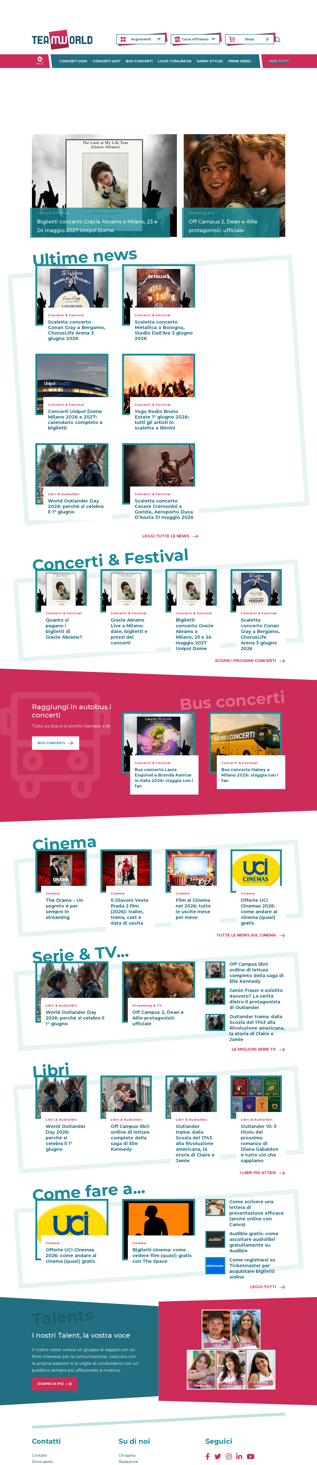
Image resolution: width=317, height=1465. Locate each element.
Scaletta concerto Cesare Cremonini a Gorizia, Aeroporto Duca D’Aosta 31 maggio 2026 (164, 509)
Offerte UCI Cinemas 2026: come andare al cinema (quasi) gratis (257, 904)
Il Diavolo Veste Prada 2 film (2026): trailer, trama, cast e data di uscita (130, 904)
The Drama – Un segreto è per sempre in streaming (63, 901)
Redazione (128, 1424)
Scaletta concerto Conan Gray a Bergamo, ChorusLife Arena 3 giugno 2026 (76, 330)
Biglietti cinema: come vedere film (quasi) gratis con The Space (159, 1232)
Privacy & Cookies (78, 1457)
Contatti (39, 1418)
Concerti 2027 (107, 61)
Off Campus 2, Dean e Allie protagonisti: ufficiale (233, 226)
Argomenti (141, 39)
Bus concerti (139, 61)
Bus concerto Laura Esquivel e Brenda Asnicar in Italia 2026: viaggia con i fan (164, 771)
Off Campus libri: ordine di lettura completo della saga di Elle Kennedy (256, 962)
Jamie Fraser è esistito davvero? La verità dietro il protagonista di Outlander (256, 984)
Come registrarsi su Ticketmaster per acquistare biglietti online (250, 1231)
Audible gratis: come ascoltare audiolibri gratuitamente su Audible (257, 1209)
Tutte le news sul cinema (246, 927)
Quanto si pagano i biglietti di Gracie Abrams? (65, 625)
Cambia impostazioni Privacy (116, 1457)
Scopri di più (51, 1346)
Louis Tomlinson (174, 61)
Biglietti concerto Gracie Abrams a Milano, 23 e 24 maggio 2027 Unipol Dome (80, 218)
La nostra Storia (133, 1430)
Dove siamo (42, 1424)
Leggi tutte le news (165, 536)
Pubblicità (41, 1436)
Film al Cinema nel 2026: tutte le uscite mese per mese (195, 901)
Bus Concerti (51, 736)
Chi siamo (127, 1418)
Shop (249, 39)
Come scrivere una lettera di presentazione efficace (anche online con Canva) (255, 1186)
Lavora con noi (45, 1430)
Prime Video (239, 61)
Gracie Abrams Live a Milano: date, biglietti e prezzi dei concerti (127, 630)
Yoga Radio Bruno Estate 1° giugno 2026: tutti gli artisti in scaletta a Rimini (162, 420)
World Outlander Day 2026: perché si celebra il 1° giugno (76, 506)
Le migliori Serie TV (254, 1027)
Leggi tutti (263, 1249)
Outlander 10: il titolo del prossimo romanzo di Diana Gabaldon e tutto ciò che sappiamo (260, 1118)
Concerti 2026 (73, 61)
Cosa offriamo (195, 39)
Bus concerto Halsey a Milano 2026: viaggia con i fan (249, 768)
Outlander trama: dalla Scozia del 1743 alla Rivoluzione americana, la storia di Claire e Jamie (257, 1009)
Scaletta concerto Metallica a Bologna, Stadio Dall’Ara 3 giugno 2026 (164, 330)
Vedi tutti (279, 61)
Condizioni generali (46, 1457)
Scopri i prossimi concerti (245, 653)
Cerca (281, 39)
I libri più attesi (258, 1149)
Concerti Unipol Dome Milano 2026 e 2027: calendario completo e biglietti (75, 420)
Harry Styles (210, 61)
